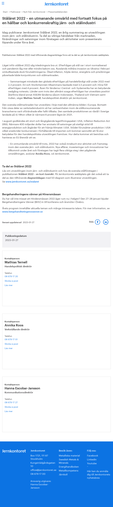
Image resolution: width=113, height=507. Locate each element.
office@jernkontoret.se (43, 469)
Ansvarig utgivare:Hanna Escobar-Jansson (40, 484)
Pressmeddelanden (57, 11)
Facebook (92, 455)
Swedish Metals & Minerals (69, 460)
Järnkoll (63, 474)
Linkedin (92, 459)
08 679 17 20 (11, 276)
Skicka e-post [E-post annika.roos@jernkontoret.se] (11, 343)
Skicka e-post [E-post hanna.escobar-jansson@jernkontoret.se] (11, 406)
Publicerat (15, 11)
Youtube (92, 463)
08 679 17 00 (37, 473)
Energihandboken (69, 466)
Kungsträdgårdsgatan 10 (42, 464)
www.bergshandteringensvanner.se (22, 212)
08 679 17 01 (11, 339)
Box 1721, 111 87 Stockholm (39, 456)
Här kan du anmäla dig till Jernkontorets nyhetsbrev (98, 474)
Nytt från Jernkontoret (34, 11)
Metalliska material (69, 455)
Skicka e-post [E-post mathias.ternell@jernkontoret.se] (11, 280)
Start (5, 11)
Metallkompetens (68, 470)
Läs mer (12, 285)
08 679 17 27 (11, 402)
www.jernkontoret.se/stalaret (22, 182)
